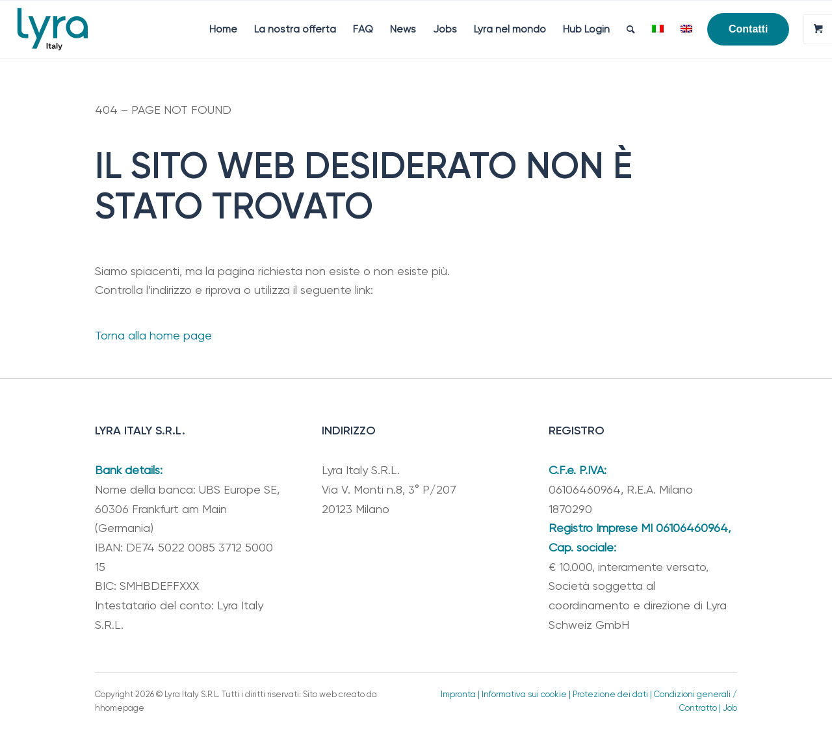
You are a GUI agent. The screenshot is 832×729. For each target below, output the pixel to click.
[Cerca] (631, 29)
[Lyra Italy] (52, 29)
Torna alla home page (153, 335)
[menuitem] (223, 29)
